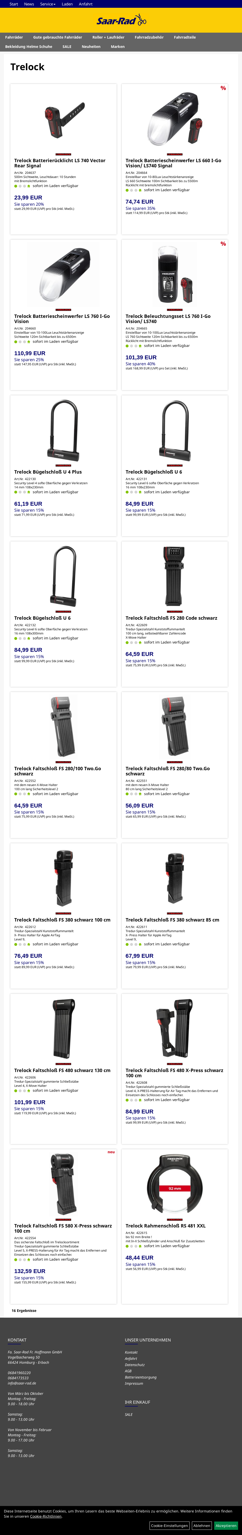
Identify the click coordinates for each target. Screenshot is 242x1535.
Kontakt (131, 1352)
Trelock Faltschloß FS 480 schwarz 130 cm (62, 1070)
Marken (118, 46)
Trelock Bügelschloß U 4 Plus (48, 472)
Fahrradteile (185, 37)
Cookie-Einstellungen (169, 1525)
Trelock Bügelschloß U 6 (154, 472)
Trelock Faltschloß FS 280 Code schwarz (171, 618)
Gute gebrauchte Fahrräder (57, 37)
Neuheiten (91, 46)
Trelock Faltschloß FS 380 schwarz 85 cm (172, 920)
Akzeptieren (226, 1525)
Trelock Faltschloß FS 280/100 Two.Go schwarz (57, 771)
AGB (128, 1370)
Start (14, 3)
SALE (67, 46)
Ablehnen (201, 1525)
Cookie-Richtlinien (46, 1516)
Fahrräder (14, 37)
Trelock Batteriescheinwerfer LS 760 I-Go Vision (62, 318)
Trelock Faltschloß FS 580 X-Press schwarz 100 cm (63, 1228)
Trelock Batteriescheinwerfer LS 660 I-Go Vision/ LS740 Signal (173, 163)
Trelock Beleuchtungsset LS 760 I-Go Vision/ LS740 (168, 318)
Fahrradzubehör (149, 37)
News (29, 3)
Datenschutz (135, 1364)
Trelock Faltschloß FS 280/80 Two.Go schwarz (168, 771)
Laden (67, 3)
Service (48, 3)
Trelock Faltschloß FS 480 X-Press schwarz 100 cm (174, 1073)
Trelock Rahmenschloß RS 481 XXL (166, 1226)
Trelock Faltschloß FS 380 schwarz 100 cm (62, 920)
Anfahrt (85, 3)
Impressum (134, 1383)
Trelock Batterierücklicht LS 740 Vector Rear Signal (59, 163)
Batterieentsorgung (141, 1377)
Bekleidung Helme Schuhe (28, 46)
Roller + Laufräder (108, 37)
